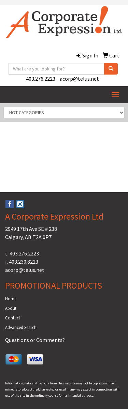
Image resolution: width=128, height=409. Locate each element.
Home (10, 299)
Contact (12, 318)
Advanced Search (21, 327)
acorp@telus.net (79, 78)
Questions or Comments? (35, 340)
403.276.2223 (40, 78)
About (10, 308)
